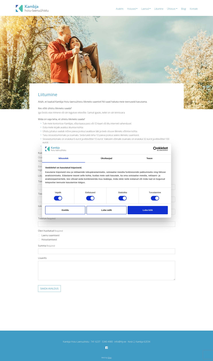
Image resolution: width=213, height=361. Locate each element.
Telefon (42, 218)
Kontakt (194, 8)
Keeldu (65, 210)
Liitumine (158, 8)
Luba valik (106, 210)
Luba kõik (148, 210)
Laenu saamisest (50, 235)
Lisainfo (42, 258)
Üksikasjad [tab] (106, 158)
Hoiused (131, 8)
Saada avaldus (49, 288)
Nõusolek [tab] (63, 158)
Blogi (183, 8)
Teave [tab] (150, 158)
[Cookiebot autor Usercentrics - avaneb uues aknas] (155, 149)
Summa (42, 245)
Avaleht (119, 8)
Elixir (110, 357)
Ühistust (171, 8)
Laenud (145, 8)
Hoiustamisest (49, 239)
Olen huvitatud (46, 230)
